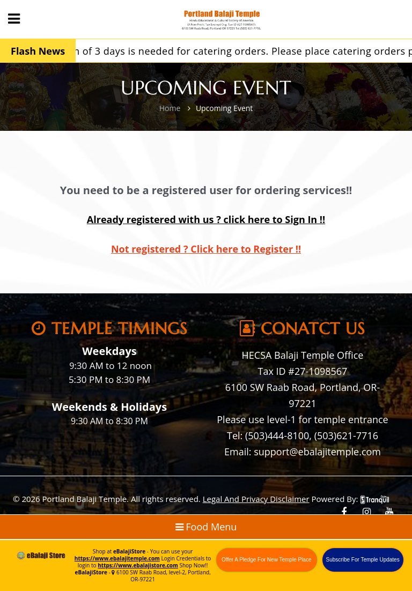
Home (170, 108)
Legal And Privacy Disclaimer (256, 498)
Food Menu (206, 526)
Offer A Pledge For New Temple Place (267, 560)
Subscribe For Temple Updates (363, 560)
